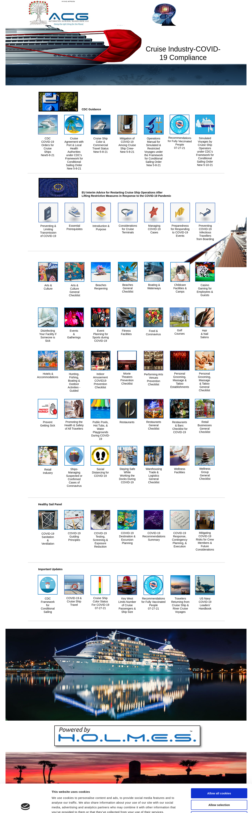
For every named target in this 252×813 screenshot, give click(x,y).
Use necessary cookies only (219, 788)
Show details (206, 805)
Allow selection (219, 776)
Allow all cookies (219, 765)
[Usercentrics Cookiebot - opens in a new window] (25, 805)
